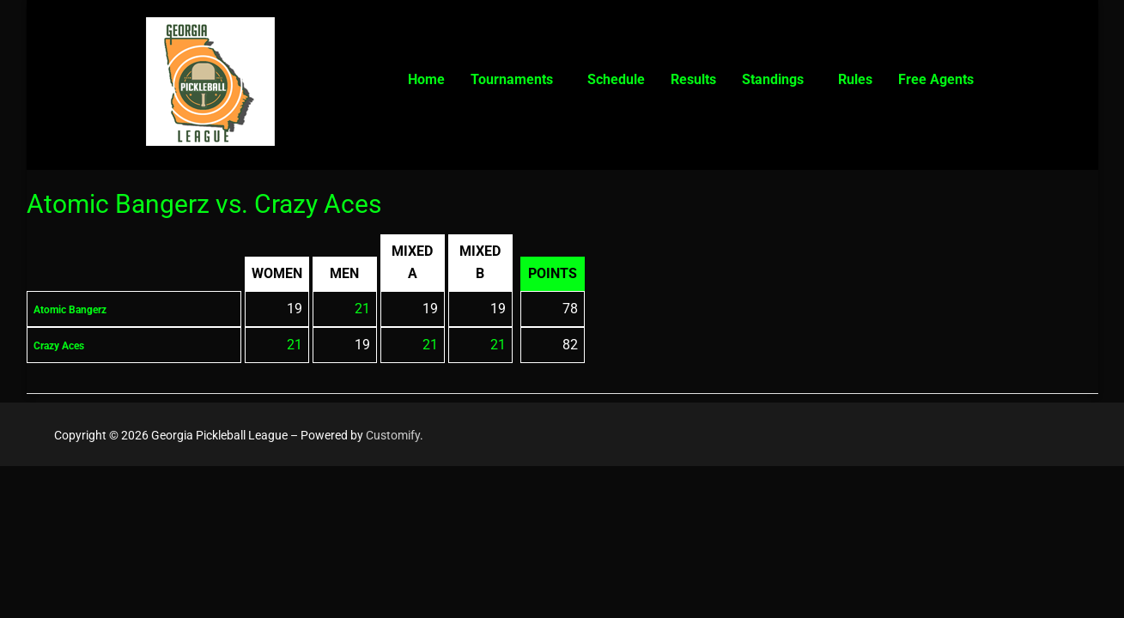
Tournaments (512, 79)
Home (426, 79)
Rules (855, 79)
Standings (773, 79)
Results (693, 79)
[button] (516, 80)
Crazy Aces (68, 344)
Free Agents (936, 79)
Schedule (616, 79)
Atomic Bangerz (82, 308)
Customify (393, 435)
